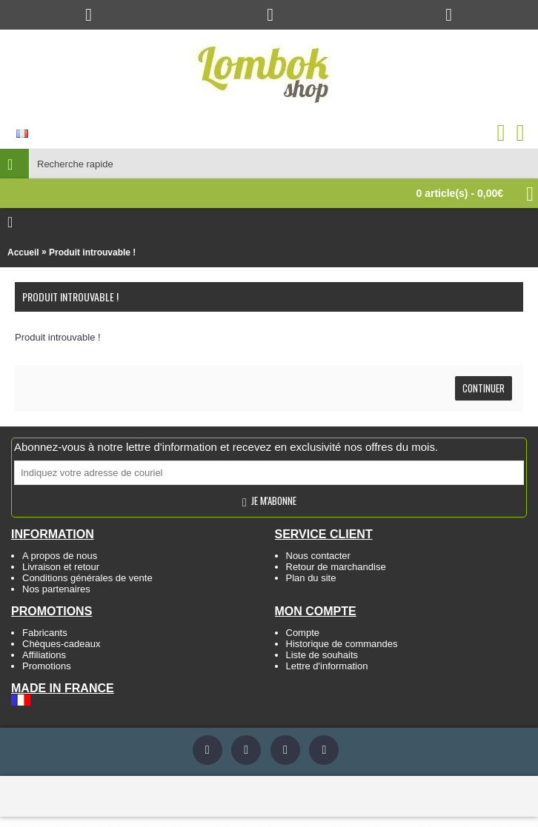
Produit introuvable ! (92, 252)
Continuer (483, 388)
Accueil (23, 252)
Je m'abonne (269, 501)
